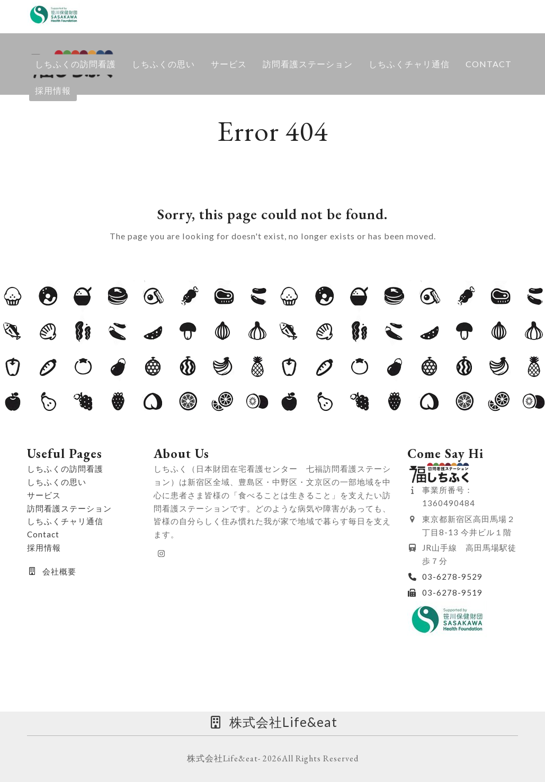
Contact (43, 534)
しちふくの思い (56, 482)
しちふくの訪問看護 (65, 468)
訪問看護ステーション (69, 508)
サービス (44, 495)
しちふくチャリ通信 (65, 521)
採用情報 (44, 547)
